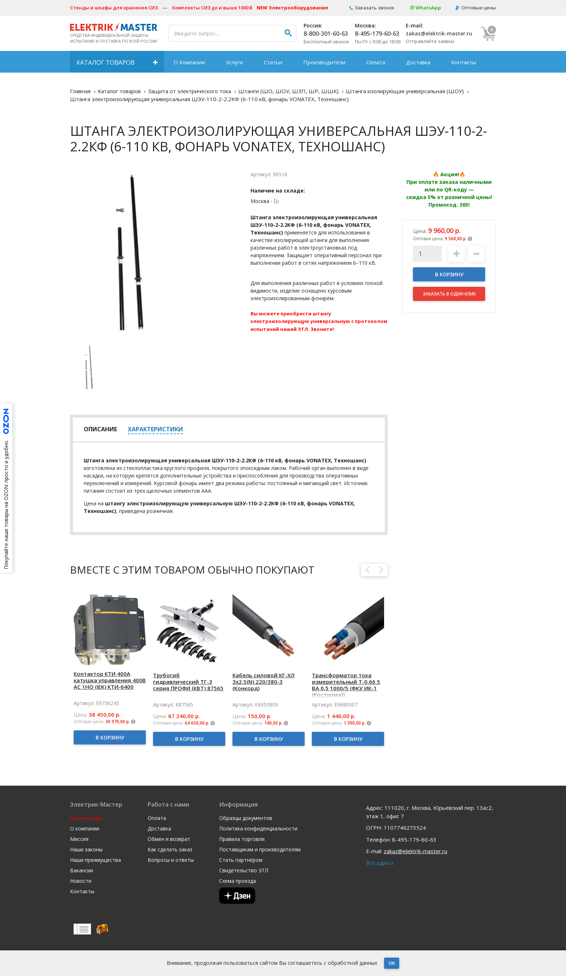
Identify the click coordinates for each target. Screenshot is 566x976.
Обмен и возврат (169, 839)
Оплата (375, 62)
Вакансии (81, 870)
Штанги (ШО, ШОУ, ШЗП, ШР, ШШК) (288, 91)
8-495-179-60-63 (377, 34)
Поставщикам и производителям (260, 849)
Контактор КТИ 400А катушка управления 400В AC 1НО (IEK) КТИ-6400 (110, 680)
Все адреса (379, 862)
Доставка (418, 62)
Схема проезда (237, 881)
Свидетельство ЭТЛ (243, 870)
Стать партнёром (240, 860)
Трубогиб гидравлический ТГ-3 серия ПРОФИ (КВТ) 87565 (188, 681)
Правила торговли (242, 839)
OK (391, 963)
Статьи (273, 62)
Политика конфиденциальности (258, 828)
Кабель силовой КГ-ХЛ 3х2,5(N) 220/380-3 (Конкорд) (263, 681)
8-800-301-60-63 (326, 34)
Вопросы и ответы (171, 860)
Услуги (234, 62)
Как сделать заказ (170, 849)
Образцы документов (245, 818)
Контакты (463, 62)
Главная (80, 91)
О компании (84, 828)
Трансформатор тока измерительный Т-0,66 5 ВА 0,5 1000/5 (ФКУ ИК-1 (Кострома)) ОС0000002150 (346, 688)
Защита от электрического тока (189, 91)
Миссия (79, 839)
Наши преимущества (95, 860)
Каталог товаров (106, 62)
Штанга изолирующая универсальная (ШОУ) (405, 91)
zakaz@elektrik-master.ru (439, 33)
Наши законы (86, 849)
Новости (80, 881)
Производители (324, 62)
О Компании (189, 62)
